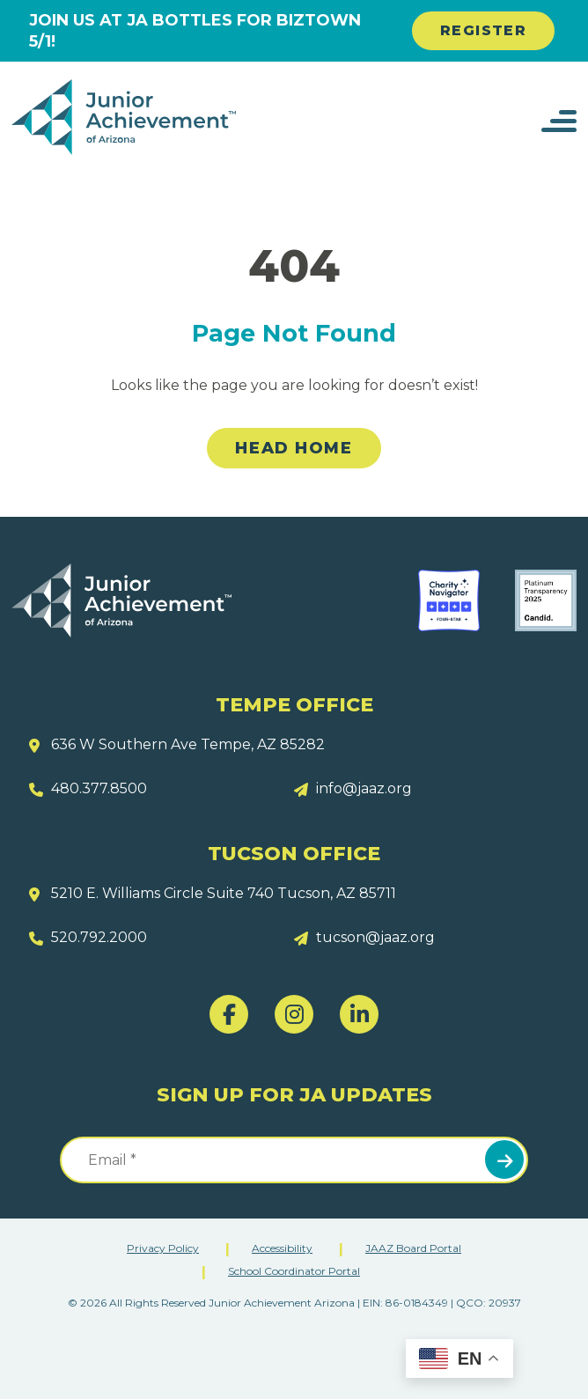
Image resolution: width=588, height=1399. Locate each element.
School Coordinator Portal (294, 1271)
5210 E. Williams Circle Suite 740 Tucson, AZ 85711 (223, 893)
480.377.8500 (99, 788)
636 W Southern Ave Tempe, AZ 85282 (188, 744)
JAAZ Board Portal (413, 1248)
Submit (504, 1159)
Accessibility (282, 1248)
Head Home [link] (293, 448)
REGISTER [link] (483, 30)
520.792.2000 (99, 937)
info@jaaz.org (364, 788)
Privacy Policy (163, 1248)
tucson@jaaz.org (375, 937)
